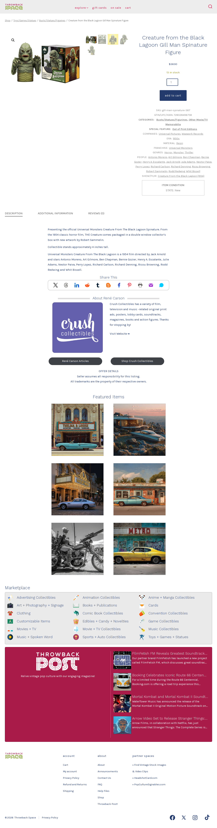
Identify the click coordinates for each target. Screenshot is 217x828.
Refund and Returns (75, 784)
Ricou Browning (201, 166)
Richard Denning (181, 166)
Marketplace (17, 587)
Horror (168, 152)
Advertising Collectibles (36, 597)
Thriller (189, 152)
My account (70, 771)
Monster (178, 152)
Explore (81, 7)
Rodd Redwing (177, 171)
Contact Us (104, 777)
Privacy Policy (71, 777)
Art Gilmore (175, 157)
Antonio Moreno (157, 157)
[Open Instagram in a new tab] (195, 817)
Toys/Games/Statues (24, 20)
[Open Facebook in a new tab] (172, 817)
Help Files (103, 791)
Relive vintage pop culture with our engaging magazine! (58, 676)
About (101, 764)
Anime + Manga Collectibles (171, 597)
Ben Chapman (191, 157)
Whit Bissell (193, 171)
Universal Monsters (181, 147)
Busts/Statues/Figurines (52, 20)
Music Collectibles (163, 629)
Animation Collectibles (101, 597)
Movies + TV (26, 629)
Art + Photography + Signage (40, 605)
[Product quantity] (172, 82)
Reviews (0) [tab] (96, 213)
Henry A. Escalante (154, 161)
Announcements (108, 771)
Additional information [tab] (55, 213)
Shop (7, 20)
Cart (128, 7)
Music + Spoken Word (35, 637)
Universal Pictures (170, 133)
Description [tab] (14, 213)
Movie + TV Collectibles (102, 629)
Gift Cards (99, 7)
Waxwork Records (192, 133)
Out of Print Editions (184, 129)
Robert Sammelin (156, 171)
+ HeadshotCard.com (144, 777)
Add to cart (173, 95)
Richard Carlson (160, 166)
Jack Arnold (173, 161)
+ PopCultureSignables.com (148, 784)
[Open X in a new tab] (184, 817)
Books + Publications (100, 605)
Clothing (23, 613)
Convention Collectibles (168, 613)
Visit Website (120, 333)
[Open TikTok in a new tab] (206, 817)
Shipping (68, 791)
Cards (153, 605)
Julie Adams (188, 161)
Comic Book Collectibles (103, 613)
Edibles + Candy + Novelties (106, 621)
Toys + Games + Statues (168, 637)
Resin (179, 143)
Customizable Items (33, 621)
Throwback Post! (108, 804)
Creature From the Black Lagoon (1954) (181, 176)
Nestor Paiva (204, 161)
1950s (176, 138)
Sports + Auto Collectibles (104, 637)
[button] (13, 40)
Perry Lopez (142, 166)
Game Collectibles (163, 621)
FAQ (100, 784)
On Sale (116, 7)
